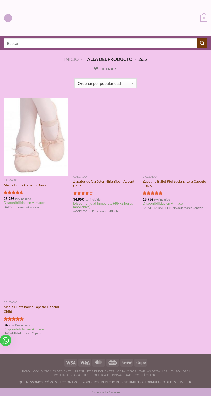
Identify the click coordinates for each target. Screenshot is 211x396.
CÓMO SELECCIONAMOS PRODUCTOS (72, 382)
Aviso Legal (180, 371)
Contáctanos (146, 375)
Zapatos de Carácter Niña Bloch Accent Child (103, 183)
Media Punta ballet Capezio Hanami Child (31, 309)
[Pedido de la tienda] (105, 83)
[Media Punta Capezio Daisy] (36, 137)
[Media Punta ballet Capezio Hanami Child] (36, 261)
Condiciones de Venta (52, 371)
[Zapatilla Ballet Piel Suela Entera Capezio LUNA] (175, 135)
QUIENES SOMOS (31, 382)
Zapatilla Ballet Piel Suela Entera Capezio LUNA (174, 183)
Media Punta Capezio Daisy (25, 185)
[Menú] (8, 18)
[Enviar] (202, 43)
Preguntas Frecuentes (94, 371)
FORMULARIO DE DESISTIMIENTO (169, 382)
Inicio (71, 59)
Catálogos (126, 371)
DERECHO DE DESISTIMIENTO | (123, 382)
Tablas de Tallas (153, 371)
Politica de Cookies (71, 375)
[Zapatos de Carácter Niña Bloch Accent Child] (105, 135)
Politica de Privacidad (111, 375)
